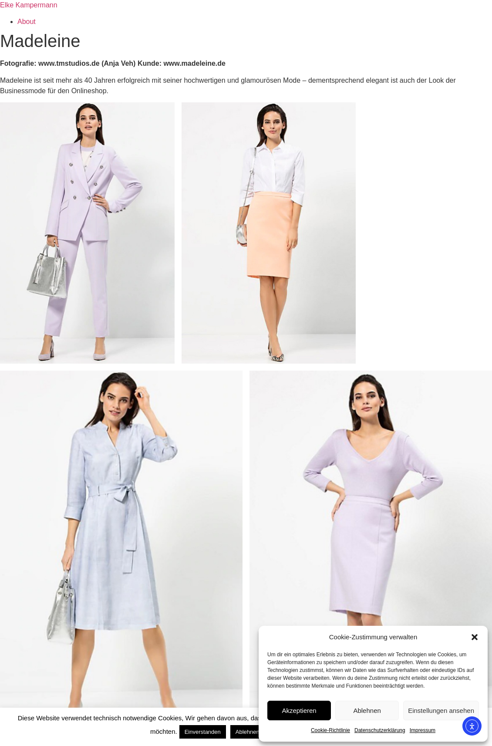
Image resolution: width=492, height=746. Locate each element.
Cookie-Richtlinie (330, 730)
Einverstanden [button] (203, 732)
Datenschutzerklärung (379, 730)
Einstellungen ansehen (441, 710)
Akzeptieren (299, 710)
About (26, 21)
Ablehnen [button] (247, 732)
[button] (474, 637)
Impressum (422, 730)
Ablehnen (367, 710)
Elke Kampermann (28, 5)
